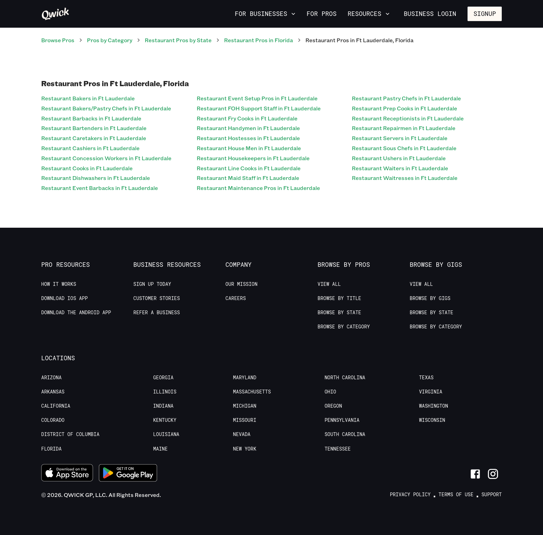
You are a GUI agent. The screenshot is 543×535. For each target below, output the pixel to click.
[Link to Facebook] (475, 474)
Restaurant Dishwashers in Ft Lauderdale (95, 177)
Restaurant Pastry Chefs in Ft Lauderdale (406, 98)
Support (491, 494)
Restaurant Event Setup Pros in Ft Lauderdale (257, 98)
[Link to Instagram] (493, 474)
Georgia (163, 377)
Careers (235, 298)
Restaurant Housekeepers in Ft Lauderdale (253, 158)
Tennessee (337, 449)
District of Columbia (70, 434)
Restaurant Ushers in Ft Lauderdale (399, 158)
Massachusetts (252, 392)
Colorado (52, 420)
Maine (160, 449)
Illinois (164, 392)
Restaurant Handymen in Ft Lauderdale (248, 128)
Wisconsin (432, 420)
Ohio (330, 392)
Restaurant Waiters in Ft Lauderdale (400, 168)
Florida (51, 449)
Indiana (163, 406)
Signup (484, 13)
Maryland (244, 377)
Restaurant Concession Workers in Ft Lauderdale (106, 158)
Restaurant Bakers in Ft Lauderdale (88, 98)
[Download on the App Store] (67, 473)
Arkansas (52, 392)
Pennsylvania (341, 420)
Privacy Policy (410, 494)
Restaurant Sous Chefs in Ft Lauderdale (404, 148)
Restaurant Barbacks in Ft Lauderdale (91, 118)
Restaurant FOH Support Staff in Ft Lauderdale (259, 108)
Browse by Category (344, 327)
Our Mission (241, 284)
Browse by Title (339, 298)
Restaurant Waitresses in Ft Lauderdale (404, 177)
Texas (426, 377)
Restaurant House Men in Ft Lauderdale (249, 148)
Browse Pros (57, 40)
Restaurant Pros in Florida (258, 40)
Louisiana (166, 434)
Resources (369, 13)
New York (244, 449)
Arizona (51, 377)
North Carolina (344, 377)
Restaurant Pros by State (178, 40)
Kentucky (164, 420)
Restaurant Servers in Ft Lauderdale (399, 138)
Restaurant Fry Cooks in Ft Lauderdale (247, 118)
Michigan (244, 406)
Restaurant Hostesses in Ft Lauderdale (248, 138)
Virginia (430, 392)
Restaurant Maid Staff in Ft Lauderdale (248, 177)
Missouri (244, 420)
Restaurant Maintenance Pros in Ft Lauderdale (258, 187)
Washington (433, 406)
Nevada (241, 434)
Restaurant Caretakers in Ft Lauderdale (93, 138)
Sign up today (152, 284)
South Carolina (344, 434)
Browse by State (339, 312)
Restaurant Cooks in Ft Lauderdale (87, 168)
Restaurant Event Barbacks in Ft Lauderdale (99, 187)
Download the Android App (76, 312)
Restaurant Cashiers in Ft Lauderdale (90, 148)
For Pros (321, 13)
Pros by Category (109, 40)
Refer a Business (156, 312)
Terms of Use (455, 494)
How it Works (58, 284)
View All (329, 284)
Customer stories (156, 298)
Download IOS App (64, 298)
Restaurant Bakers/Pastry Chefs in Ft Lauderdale (106, 108)
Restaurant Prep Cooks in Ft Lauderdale (404, 108)
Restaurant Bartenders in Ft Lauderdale (93, 128)
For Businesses (266, 13)
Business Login (430, 13)
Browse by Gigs (430, 298)
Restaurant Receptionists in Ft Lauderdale (408, 118)
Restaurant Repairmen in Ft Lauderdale (403, 128)
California (55, 406)
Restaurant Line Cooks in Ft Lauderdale (249, 168)
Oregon (333, 406)
